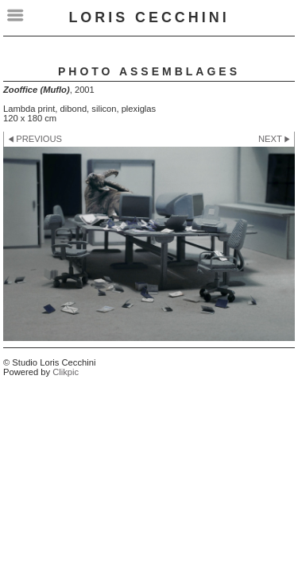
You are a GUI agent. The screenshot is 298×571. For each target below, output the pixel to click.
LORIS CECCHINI (148, 17)
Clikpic (65, 372)
